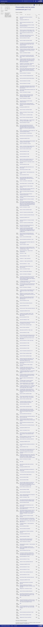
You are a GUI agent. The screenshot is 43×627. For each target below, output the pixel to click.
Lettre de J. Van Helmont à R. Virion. (25, 430)
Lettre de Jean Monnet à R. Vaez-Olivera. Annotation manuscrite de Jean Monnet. (27, 25)
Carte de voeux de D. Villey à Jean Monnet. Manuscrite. (27, 308)
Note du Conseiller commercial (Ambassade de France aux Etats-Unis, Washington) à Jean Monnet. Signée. (27, 336)
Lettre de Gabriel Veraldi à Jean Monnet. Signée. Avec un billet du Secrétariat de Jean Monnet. (27, 189)
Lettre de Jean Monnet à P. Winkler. (24, 536)
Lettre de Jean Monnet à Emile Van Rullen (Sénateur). (27, 78)
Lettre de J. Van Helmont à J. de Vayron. (25, 143)
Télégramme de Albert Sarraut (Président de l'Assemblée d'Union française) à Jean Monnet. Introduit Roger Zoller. (27, 586)
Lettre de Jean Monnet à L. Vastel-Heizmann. (26, 133)
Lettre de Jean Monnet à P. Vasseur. (25, 122)
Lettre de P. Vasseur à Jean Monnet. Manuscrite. (26, 117)
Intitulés (27, 14)
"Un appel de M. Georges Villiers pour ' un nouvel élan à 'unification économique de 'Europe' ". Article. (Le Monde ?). (27, 371)
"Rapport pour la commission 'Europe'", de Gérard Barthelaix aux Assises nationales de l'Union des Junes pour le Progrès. (27, 294)
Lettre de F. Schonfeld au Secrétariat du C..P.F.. (26, 350)
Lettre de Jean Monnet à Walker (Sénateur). (26, 474)
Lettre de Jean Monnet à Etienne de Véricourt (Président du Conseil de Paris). (26, 194)
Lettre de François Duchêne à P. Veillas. (25, 169)
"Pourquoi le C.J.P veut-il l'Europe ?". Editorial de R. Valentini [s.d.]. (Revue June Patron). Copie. (27, 64)
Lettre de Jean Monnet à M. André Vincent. (25, 413)
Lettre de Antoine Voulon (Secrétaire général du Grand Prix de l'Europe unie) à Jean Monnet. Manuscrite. (27, 450)
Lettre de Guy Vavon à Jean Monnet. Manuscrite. (26, 135)
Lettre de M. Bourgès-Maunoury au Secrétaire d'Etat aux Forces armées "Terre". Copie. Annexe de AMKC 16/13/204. (27, 607)
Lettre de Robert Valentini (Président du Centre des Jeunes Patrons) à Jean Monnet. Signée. (27, 36)
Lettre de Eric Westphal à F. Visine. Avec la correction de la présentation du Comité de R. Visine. (27, 437)
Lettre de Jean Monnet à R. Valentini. (25, 37)
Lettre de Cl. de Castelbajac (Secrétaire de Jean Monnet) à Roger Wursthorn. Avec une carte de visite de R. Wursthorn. (27, 547)
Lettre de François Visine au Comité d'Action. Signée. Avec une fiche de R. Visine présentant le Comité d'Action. (27, 433)
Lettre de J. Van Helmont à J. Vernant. (25, 207)
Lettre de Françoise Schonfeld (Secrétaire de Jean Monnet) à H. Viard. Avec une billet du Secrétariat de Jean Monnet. (27, 234)
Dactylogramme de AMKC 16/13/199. (25, 579)
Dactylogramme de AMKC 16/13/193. (25, 564)
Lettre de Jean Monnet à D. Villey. (24, 305)
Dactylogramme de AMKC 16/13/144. (25, 427)
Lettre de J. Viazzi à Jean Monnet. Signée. (25, 236)
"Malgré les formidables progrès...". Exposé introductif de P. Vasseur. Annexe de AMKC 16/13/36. (27, 120)
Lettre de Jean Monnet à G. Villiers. (24, 332)
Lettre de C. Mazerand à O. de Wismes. (25, 541)
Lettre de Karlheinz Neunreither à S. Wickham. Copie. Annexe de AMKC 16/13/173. (27, 508)
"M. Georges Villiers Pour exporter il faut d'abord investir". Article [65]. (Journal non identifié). (26, 381)
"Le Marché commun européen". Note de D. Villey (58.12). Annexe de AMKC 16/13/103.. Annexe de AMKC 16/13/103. (26, 314)
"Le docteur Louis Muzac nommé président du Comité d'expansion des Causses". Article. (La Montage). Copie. (27, 290)
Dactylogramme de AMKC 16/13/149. (25, 441)
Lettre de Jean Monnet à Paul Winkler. (25, 528)
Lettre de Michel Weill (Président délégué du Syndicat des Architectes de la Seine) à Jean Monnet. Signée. (27, 500)
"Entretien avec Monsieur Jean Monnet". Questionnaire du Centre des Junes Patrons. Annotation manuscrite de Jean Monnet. (27, 50)
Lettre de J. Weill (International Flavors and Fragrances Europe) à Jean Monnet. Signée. (27, 495)
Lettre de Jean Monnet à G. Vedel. (24, 151)
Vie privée (15, 625)
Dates (36, 15)
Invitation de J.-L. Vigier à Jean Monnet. (25, 258)
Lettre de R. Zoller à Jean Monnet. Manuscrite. (26, 591)
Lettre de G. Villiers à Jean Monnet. (24, 327)
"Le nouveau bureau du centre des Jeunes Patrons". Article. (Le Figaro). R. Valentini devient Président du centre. (27, 56)
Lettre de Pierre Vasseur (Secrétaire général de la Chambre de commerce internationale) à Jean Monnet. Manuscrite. (27, 104)
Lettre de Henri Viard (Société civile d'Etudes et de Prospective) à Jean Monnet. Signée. (27, 226)
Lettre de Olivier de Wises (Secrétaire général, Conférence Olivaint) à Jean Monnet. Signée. (26, 539)
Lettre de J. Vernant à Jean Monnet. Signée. (26, 209)
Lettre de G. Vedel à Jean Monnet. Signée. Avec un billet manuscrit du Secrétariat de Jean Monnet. (27, 160)
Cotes (17, 14)
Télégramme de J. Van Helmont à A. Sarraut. (26, 588)
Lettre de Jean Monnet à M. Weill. (24, 502)
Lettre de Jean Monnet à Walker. (24, 477)
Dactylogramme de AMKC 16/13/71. (25, 217)
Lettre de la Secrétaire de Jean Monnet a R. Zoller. (26, 612)
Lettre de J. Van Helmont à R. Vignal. (25, 268)
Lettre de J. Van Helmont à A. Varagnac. (25, 92)
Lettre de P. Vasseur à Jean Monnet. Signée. (26, 109)
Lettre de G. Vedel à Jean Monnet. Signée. (25, 148)
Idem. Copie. (21, 461)
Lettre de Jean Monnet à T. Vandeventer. (25, 73)
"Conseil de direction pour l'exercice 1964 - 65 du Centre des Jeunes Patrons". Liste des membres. (26, 47)
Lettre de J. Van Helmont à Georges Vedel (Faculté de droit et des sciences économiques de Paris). (27, 147)
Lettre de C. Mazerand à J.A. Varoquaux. (25, 98)
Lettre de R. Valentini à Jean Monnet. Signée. (26, 40)
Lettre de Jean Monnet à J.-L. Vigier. (25, 255)
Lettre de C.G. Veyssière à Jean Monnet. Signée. (26, 212)
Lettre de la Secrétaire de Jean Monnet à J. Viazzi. (27, 239)
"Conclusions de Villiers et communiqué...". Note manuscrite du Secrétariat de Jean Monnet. (26, 402)
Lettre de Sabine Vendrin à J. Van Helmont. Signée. (27, 183)
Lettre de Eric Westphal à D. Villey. (24, 319)
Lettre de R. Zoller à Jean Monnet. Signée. (25, 614)
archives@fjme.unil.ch (26, 623)
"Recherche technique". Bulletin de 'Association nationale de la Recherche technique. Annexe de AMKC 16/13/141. (27, 419)
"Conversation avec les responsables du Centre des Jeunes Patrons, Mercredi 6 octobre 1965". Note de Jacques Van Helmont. (27, 44)
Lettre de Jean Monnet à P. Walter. (24, 489)
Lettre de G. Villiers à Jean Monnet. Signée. (26, 324)
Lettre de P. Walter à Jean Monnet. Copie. (25, 486)
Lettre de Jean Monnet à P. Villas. (24, 174)
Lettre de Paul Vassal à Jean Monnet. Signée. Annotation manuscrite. (26, 101)
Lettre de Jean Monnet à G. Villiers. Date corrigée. (26, 340)
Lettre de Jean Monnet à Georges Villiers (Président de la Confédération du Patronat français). (27, 323)
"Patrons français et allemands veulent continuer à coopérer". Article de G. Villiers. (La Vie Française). (27, 397)
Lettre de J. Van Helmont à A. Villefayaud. (25, 274)
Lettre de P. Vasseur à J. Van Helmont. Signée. (26, 114)
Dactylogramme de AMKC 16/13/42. (25, 138)
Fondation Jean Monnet (6, 625)
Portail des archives (4, 1)
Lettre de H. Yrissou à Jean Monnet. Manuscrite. (26, 561)
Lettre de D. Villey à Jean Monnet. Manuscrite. (26, 303)
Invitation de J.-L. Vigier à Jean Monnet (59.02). (26, 261)
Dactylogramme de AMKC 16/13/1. (24, 19)
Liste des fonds (3, 3)
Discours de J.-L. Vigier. (23, 253)
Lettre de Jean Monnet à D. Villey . (24, 300)
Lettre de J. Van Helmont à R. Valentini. (25, 52)
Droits (12, 625)
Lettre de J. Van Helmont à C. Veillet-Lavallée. (26, 180)
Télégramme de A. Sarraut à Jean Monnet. (25, 617)
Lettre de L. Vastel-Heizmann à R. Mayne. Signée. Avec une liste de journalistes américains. (27, 131)
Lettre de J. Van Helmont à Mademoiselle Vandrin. (26, 75)
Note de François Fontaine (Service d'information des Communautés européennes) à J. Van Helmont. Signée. (27, 519)
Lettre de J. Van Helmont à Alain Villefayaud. (26, 271)
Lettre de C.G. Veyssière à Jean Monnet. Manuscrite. (27, 214)
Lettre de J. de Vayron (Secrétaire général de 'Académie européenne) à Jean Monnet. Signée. (27, 141)
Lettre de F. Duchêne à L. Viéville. (24, 244)
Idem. (20, 597)
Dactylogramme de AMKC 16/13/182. (25, 533)
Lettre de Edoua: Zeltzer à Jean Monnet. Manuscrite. (27, 577)
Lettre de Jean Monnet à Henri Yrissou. (25, 550)
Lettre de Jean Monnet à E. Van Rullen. (25, 80)
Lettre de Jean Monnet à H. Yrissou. (25, 556)
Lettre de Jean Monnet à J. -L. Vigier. (25, 263)
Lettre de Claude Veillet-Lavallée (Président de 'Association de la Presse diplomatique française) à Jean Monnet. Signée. (27, 178)
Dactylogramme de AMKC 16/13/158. (25, 466)
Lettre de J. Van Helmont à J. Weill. (24, 497)
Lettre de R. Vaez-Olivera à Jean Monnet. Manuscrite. (27, 27)
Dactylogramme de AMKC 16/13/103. (25, 310)
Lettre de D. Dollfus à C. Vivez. (24, 446)
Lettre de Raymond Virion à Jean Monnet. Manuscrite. (27, 425)
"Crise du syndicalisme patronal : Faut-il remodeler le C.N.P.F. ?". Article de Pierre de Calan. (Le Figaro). (27, 383)
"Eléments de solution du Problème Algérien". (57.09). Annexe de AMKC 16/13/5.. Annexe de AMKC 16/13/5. (27, 31)
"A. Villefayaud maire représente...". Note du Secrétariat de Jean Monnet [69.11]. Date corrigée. (27, 282)
